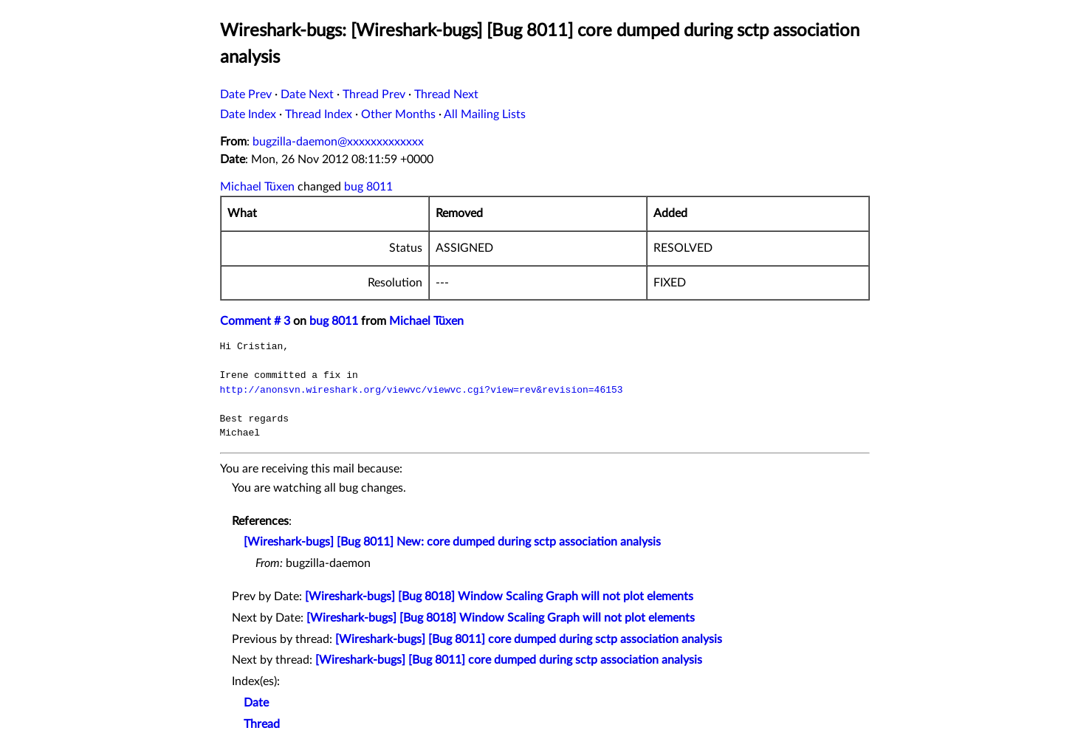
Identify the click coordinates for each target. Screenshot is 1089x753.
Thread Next (446, 94)
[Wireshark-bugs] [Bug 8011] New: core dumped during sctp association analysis (452, 542)
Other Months (398, 114)
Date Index (248, 114)
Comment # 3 (255, 321)
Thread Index (318, 114)
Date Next (307, 94)
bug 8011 (368, 187)
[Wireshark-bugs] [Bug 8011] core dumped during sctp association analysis (528, 639)
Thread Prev (374, 94)
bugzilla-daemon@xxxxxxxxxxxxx (338, 142)
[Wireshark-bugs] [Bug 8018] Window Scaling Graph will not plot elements (499, 596)
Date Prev (246, 94)
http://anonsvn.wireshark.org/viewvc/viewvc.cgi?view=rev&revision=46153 (421, 389)
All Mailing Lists (485, 114)
